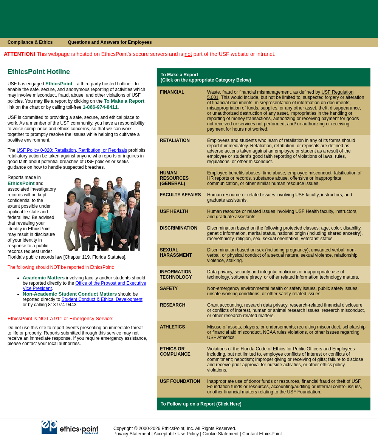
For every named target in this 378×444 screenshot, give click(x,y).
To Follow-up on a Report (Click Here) (201, 404)
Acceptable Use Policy (176, 433)
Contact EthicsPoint (262, 433)
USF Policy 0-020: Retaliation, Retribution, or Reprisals (72, 150)
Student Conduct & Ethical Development (102, 299)
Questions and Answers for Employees (110, 42)
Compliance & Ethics (30, 42)
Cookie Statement (221, 433)
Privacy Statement (131, 433)
